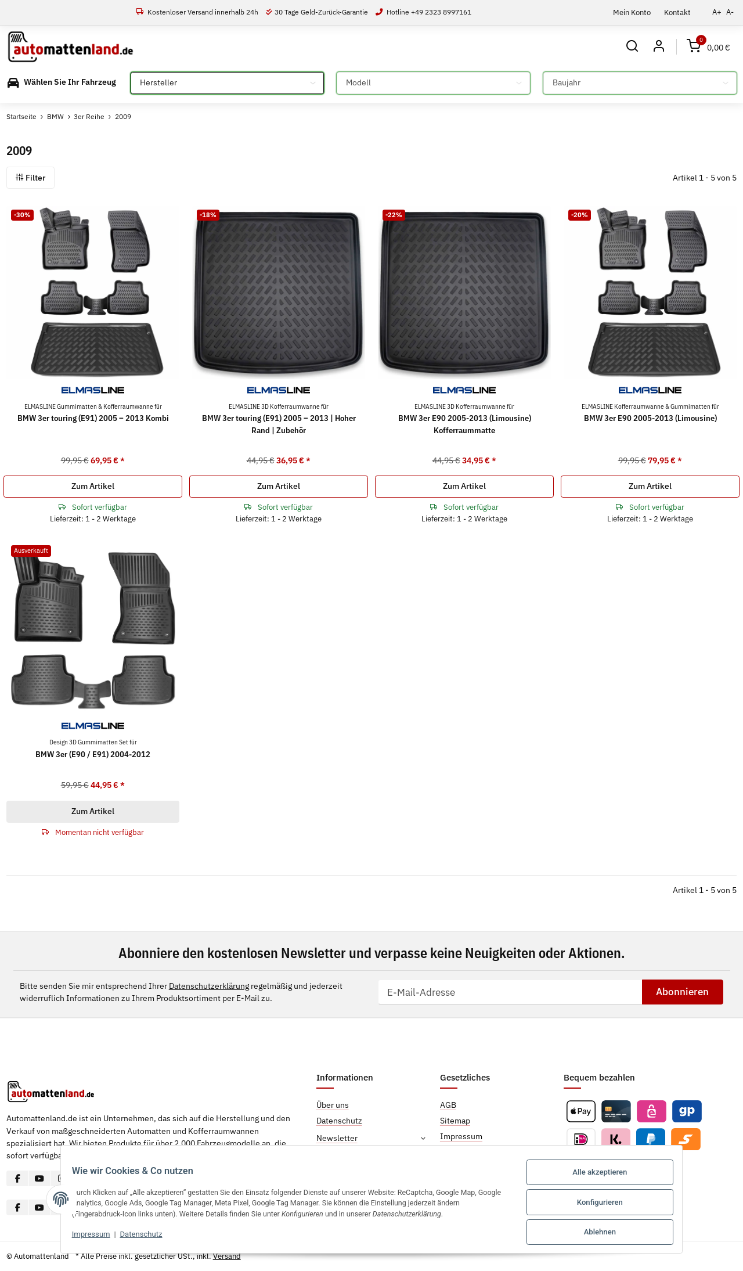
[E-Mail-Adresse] (510, 992)
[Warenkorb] (708, 47)
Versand (227, 1256)
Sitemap (455, 1120)
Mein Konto (632, 12)
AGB (448, 1105)
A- (730, 12)
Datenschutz (132, 1237)
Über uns (332, 1105)
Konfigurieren (609, 1204)
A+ (717, 12)
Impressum (82, 1237)
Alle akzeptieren (609, 1175)
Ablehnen (609, 1232)
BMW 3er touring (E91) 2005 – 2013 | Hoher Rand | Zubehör (279, 418)
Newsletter (337, 1138)
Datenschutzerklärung (209, 986)
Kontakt (677, 12)
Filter (30, 177)
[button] (631, 47)
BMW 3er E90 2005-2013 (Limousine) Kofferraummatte (464, 418)
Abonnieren (682, 991)
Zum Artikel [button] (92, 486)
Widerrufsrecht (467, 1152)
